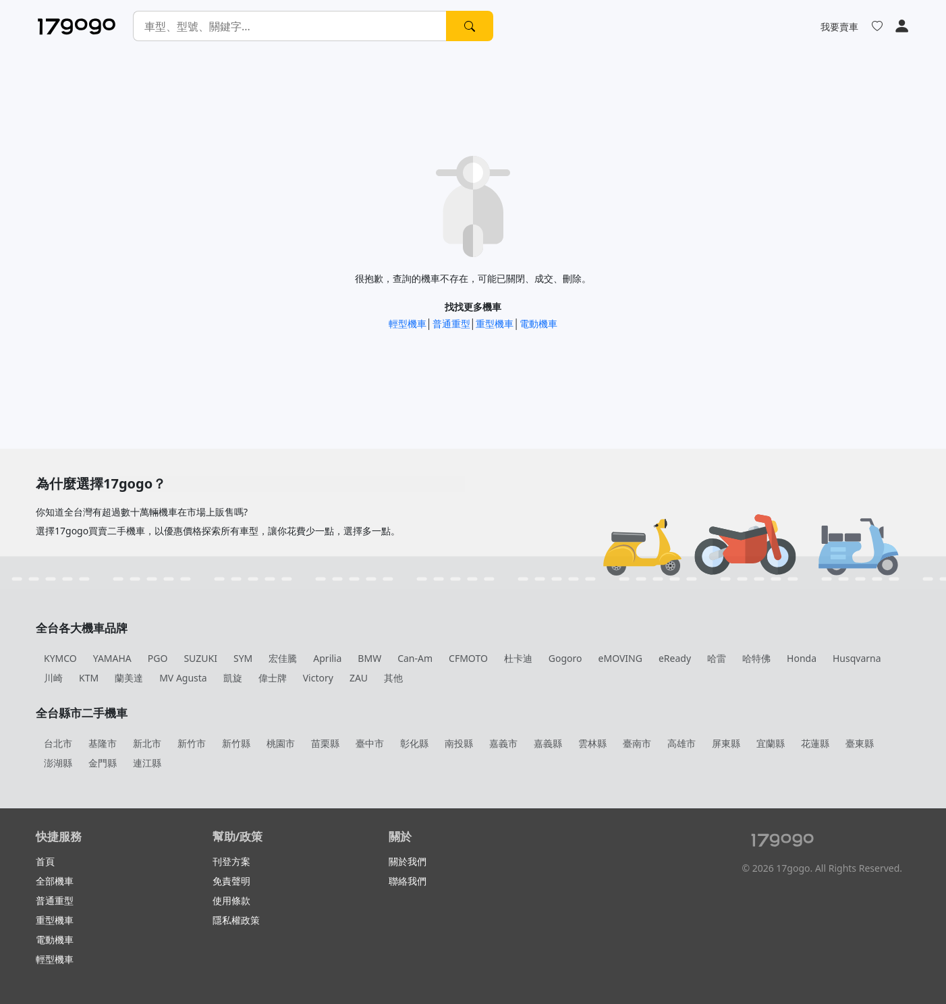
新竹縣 (236, 743)
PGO (158, 658)
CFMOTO (468, 658)
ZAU (359, 677)
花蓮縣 (815, 743)
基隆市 (102, 743)
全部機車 (55, 880)
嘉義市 (503, 743)
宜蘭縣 (770, 743)
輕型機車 (407, 323)
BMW (369, 658)
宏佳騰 (283, 658)
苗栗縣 (325, 743)
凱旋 (232, 677)
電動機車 (538, 323)
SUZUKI (200, 658)
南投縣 (459, 743)
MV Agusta (183, 677)
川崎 (53, 677)
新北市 (147, 743)
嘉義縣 (548, 743)
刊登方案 (231, 861)
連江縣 (147, 762)
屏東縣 (726, 743)
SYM (242, 658)
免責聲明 (231, 880)
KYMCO (60, 658)
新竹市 (191, 743)
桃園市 (281, 743)
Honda (801, 658)
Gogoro (565, 658)
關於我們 (407, 861)
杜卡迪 (518, 658)
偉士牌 (272, 677)
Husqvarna (857, 658)
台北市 (58, 743)
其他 (393, 677)
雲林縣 (592, 743)
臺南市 (637, 743)
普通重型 (451, 323)
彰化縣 (414, 743)
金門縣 (102, 762)
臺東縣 (859, 743)
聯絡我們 (407, 880)
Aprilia (327, 658)
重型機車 (494, 323)
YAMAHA (112, 658)
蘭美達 (129, 677)
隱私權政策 (236, 920)
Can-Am (415, 658)
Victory (318, 677)
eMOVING (620, 658)
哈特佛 (756, 658)
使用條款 (231, 900)
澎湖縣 (58, 762)
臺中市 (370, 743)
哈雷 (716, 658)
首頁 (45, 861)
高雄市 (681, 743)
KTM (89, 677)
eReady (675, 658)
